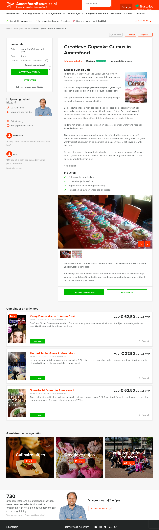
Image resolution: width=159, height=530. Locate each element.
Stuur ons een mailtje (19, 112)
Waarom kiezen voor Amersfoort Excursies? (25, 517)
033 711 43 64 (141, 20)
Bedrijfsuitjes (13, 13)
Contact (128, 13)
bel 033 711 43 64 (101, 511)
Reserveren (30, 80)
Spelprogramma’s (31, 13)
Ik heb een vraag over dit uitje (29, 86)
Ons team (140, 13)
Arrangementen (54, 13)
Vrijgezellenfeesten (96, 13)
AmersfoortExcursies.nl (36, 5)
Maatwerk (116, 13)
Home (9, 28)
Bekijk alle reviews (16, 168)
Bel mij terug (14, 121)
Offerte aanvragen (29, 72)
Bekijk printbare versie (19, 126)
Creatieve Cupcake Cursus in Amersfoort (47, 28)
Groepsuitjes (74, 13)
